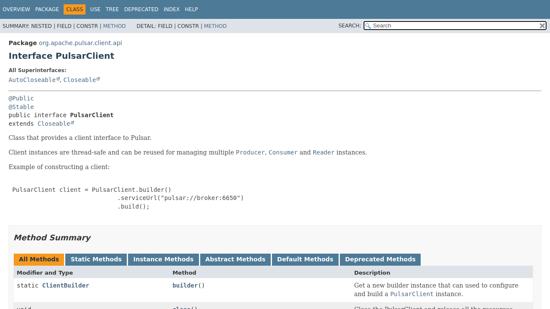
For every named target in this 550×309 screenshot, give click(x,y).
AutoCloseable (32, 79)
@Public (21, 98)
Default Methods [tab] (305, 259)
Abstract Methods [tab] (235, 259)
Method (114, 26)
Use (95, 9)
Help (191, 9)
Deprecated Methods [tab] (380, 259)
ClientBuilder (65, 285)
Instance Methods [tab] (163, 259)
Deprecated (141, 9)
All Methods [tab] (39, 259)
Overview (16, 9)
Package (47, 9)
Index (172, 9)
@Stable (21, 106)
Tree (112, 9)
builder (185, 285)
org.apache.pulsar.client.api (80, 42)
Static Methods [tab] (96, 259)
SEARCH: (350, 26)
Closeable (79, 79)
